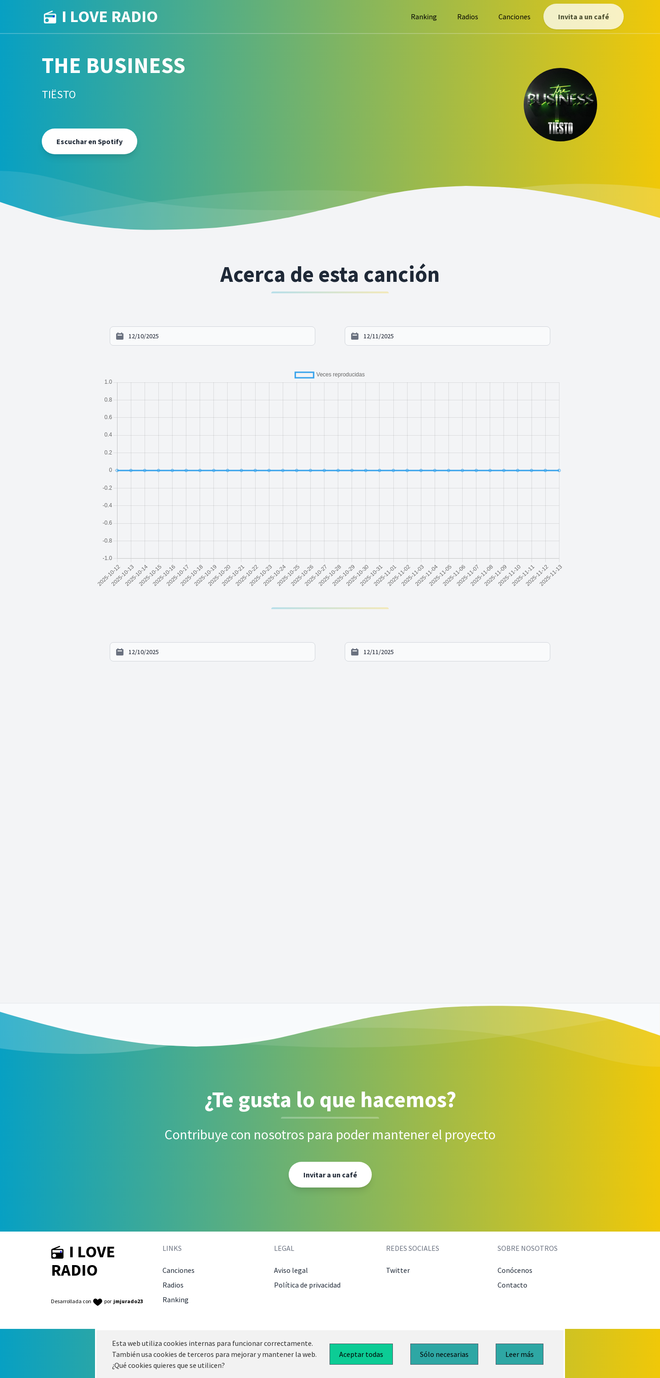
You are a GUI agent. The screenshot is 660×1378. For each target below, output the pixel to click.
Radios (467, 16)
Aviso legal (291, 1270)
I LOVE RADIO (101, 16)
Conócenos (515, 1270)
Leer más (519, 1354)
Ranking (424, 16)
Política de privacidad (307, 1284)
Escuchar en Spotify (89, 141)
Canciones (514, 16)
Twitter (398, 1270)
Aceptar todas (361, 1354)
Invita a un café (583, 16)
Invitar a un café (330, 1174)
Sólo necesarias (444, 1354)
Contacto (512, 1284)
